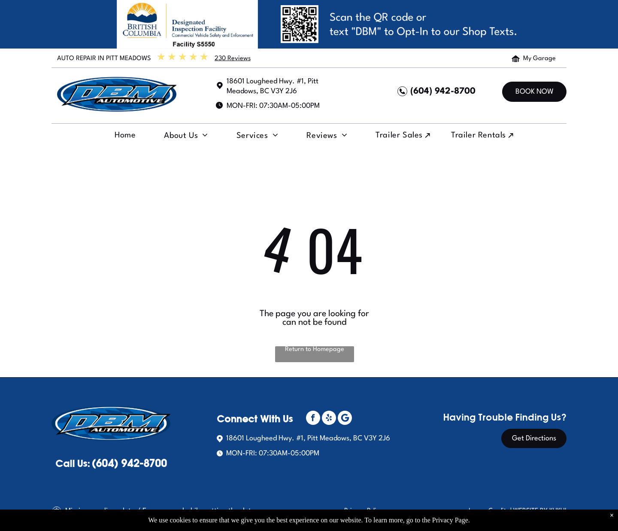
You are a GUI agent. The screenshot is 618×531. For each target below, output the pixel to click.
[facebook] (313, 419)
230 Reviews (233, 58)
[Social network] (345, 419)
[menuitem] (123, 137)
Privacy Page (450, 520)
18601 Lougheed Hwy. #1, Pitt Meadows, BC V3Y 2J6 (308, 438)
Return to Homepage (314, 349)
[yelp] (329, 419)
